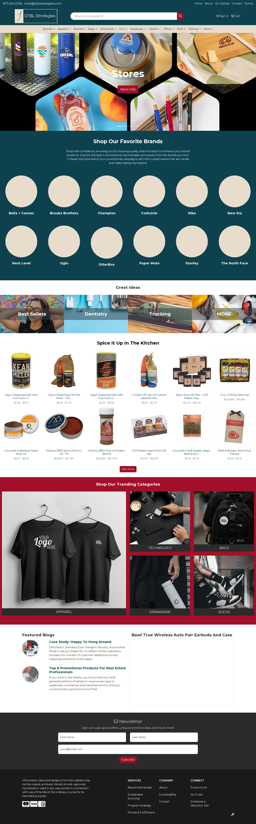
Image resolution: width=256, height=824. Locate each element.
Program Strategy (139, 805)
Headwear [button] (137, 28)
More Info (128, 89)
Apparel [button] (62, 28)
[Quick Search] (123, 16)
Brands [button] (47, 28)
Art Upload (222, 3)
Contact (237, 3)
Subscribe (128, 759)
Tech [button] (180, 28)
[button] (19, 82)
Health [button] (153, 28)
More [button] (207, 28)
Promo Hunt (199, 787)
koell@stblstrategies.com (42, 3)
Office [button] (167, 28)
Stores (249, 3)
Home (198, 3)
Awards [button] (78, 28)
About (209, 3)
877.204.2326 (12, 3)
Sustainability (167, 794)
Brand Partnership (140, 787)
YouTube (197, 794)
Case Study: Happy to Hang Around (80, 642)
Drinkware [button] (107, 28)
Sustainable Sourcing (135, 796)
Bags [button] (91, 28)
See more (128, 469)
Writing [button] (193, 28)
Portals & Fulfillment (141, 812)
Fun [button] (122, 28)
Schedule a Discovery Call (200, 803)
